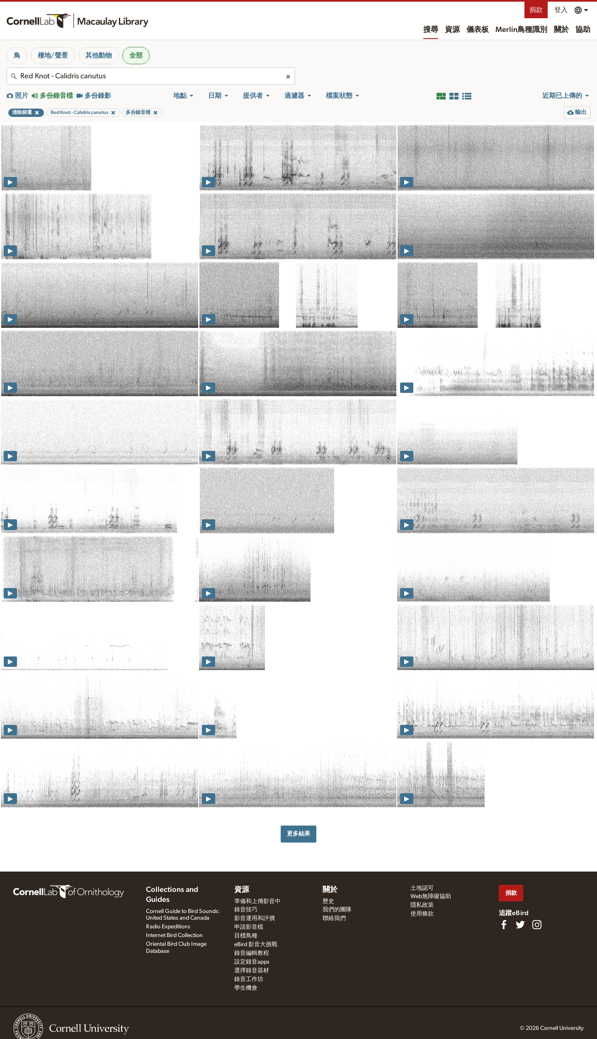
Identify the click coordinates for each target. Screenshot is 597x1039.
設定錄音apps (251, 962)
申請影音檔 (248, 927)
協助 (582, 30)
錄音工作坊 (248, 979)
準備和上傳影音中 (257, 901)
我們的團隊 (337, 910)
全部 (136, 55)
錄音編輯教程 (251, 953)
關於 (561, 30)
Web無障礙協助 (430, 896)
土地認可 (422, 888)
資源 (452, 30)
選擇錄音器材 (251, 971)
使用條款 (422, 914)
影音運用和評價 (254, 918)
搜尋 (430, 30)
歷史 (328, 901)
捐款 (536, 10)
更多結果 (298, 834)
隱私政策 (422, 905)
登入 (561, 10)
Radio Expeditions (168, 927)
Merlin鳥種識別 (521, 30)
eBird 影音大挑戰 (255, 944)
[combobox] (151, 76)
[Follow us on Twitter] (520, 925)
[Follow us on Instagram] (537, 925)
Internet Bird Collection (174, 935)
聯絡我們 (334, 918)
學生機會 (245, 988)
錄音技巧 (245, 910)
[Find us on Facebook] (504, 925)
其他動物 (98, 55)
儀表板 (477, 30)
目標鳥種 (245, 936)
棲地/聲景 (53, 55)
